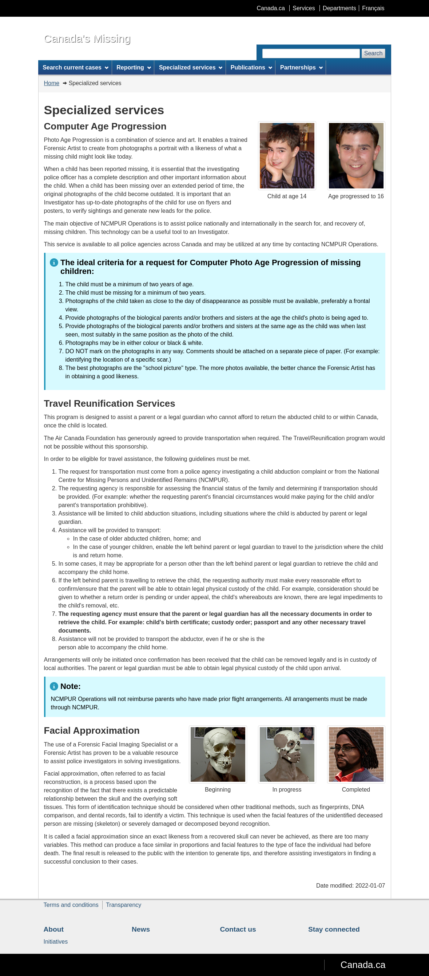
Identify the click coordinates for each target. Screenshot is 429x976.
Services (304, 8)
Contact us (238, 929)
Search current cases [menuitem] (75, 67)
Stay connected (334, 929)
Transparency (123, 905)
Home (52, 83)
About (54, 929)
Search (373, 53)
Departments (339, 8)
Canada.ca (271, 8)
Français (373, 8)
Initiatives (56, 942)
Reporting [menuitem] (133, 67)
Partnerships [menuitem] (301, 67)
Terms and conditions (71, 905)
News (141, 929)
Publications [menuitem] (251, 67)
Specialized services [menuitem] (190, 67)
